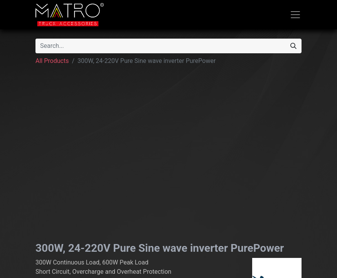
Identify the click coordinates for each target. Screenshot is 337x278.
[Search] (293, 46)
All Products (52, 60)
